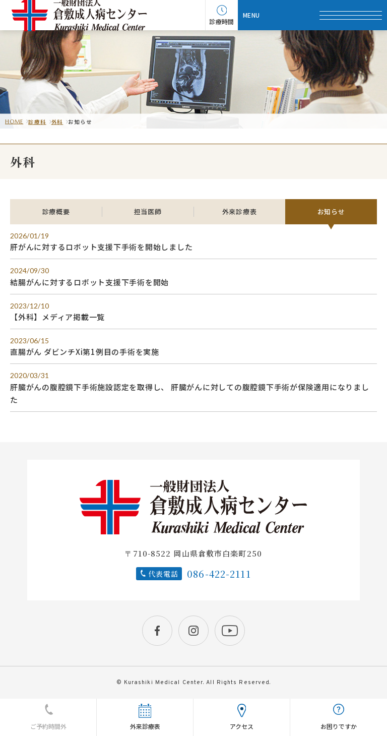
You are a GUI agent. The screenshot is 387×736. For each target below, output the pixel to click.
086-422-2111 (219, 573)
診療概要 (56, 211)
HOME (14, 121)
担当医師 (148, 211)
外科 (57, 122)
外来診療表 (239, 211)
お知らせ (331, 211)
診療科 (37, 122)
